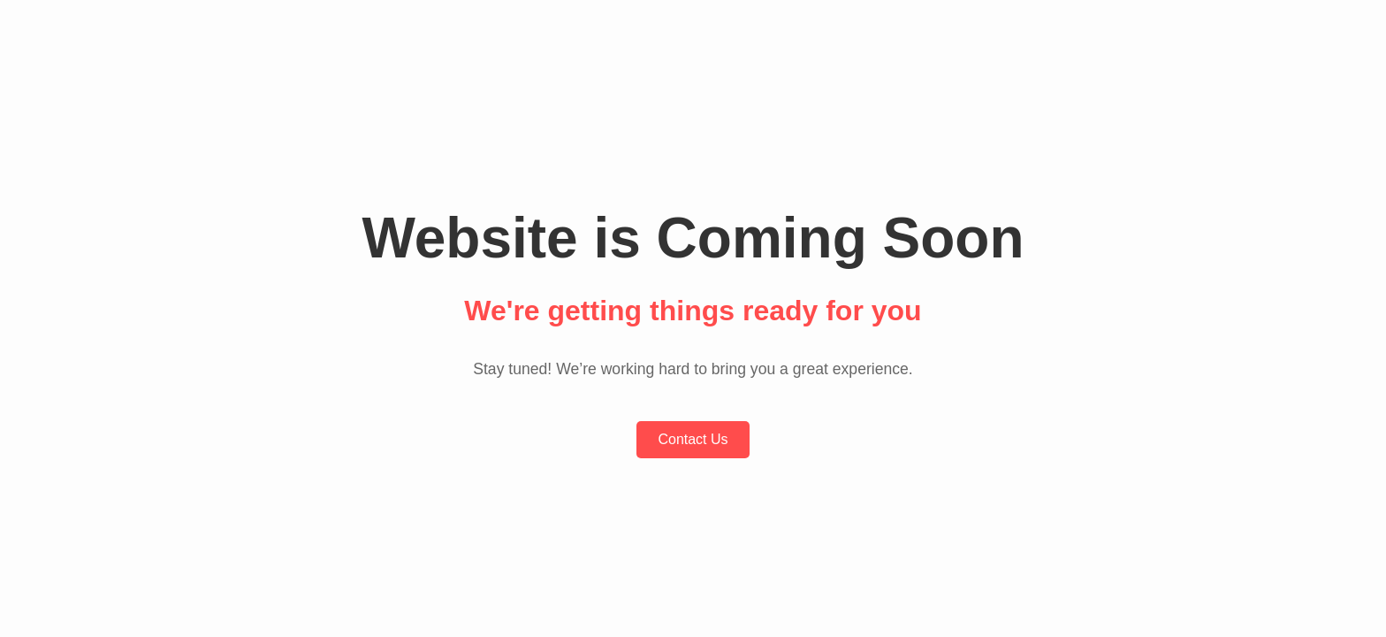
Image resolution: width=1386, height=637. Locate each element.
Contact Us (692, 439)
